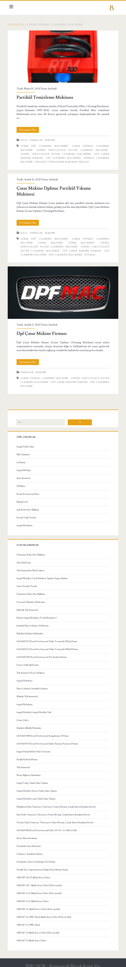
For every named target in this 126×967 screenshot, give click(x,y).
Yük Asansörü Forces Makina (32, 670)
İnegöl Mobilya (25, 467)
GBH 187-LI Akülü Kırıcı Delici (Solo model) (39, 929)
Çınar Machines (81, 241)
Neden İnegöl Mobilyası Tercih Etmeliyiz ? (38, 614)
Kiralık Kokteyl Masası (28, 756)
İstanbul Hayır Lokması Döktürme (34, 622)
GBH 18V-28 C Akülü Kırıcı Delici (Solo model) (40, 882)
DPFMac (22, 483)
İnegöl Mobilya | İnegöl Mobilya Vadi (35, 709)
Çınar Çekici (24, 717)
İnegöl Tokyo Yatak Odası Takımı (33, 780)
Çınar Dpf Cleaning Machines (45, 144)
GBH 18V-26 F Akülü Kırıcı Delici (34, 898)
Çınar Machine (51, 241)
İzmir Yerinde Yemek (28, 583)
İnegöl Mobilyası (26, 522)
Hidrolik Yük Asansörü (29, 607)
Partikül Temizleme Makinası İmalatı (63, 160)
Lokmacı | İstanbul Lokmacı (31, 851)
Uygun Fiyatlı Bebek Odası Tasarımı (35, 748)
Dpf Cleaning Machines (63, 156)
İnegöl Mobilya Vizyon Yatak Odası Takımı (38, 788)
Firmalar (37, 138)
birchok (53, 87)
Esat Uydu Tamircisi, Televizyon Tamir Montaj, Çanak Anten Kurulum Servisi (55, 811)
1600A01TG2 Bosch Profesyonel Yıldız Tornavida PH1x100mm (48, 646)
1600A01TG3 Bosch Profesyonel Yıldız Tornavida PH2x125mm (48, 638)
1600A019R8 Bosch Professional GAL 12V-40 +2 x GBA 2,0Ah (48, 827)
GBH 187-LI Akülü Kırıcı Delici (33, 937)
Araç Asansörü (25, 475)
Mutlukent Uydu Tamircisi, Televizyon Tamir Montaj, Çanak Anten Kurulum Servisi (57, 803)
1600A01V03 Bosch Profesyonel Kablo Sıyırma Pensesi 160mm (48, 740)
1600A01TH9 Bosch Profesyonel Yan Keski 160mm (43, 654)
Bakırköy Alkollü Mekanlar (30, 725)
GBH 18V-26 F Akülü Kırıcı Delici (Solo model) (40, 890)
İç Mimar (22, 459)
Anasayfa (17, 24)
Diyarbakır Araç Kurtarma (30, 843)
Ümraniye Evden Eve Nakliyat (32, 551)
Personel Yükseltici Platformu (32, 599)
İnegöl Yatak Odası (26, 443)
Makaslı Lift (23, 499)
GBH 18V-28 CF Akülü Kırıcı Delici (34, 874)
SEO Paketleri (24, 451)
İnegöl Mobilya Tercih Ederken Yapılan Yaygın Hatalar (43, 575)
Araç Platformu (25, 559)
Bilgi (25, 138)
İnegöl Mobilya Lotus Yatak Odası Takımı (37, 796)
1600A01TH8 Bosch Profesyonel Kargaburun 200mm (44, 733)
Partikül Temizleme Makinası (63, 55)
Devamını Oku (30, 128)
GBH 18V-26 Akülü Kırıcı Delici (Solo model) (39, 906)
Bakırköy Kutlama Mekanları (31, 630)
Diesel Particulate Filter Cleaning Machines (56, 152)
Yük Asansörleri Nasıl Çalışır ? (32, 567)
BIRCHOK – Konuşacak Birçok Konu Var (63, 963)
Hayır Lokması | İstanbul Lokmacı (33, 685)
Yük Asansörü (24, 764)
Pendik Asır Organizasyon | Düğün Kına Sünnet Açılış (43, 866)
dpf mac (91, 253)
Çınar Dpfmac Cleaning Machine (48, 375)
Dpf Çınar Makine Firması (81, 249)
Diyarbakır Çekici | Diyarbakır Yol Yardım (37, 858)
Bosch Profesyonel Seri (29, 491)
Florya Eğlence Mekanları (30, 772)
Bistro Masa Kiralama (28, 835)
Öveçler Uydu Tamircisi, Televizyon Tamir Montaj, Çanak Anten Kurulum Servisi (56, 819)
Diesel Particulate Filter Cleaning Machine (71, 148)
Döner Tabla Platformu (29, 662)
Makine (51, 138)
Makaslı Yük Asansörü (28, 693)
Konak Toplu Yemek (27, 514)
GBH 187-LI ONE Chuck (29, 921)
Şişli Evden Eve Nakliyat (29, 506)
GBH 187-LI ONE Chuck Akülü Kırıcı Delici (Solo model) (45, 914)
